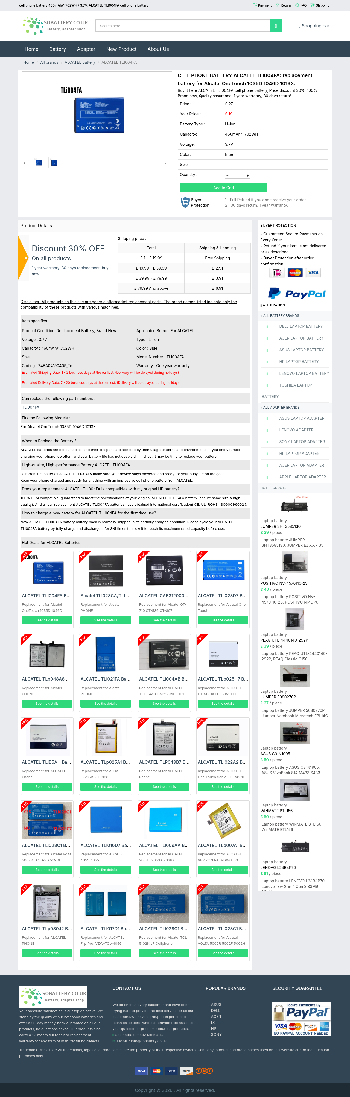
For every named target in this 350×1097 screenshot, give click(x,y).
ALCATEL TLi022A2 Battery (226, 762)
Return (286, 5)
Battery (57, 49)
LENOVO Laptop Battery (295, 373)
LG (211, 1022)
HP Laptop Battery (290, 361)
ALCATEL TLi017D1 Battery (108, 928)
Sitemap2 (138, 1034)
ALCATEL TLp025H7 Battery (227, 679)
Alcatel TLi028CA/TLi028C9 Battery (118, 595)
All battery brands (280, 316)
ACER (213, 1016)
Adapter (86, 49)
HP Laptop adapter (290, 453)
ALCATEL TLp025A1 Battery (109, 762)
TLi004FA (30, 407)
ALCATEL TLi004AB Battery (168, 679)
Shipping (322, 5)
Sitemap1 (122, 1034)
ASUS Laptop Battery (293, 349)
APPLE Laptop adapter (294, 477)
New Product (121, 49)
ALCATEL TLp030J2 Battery (51, 928)
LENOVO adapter (288, 430)
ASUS (213, 1004)
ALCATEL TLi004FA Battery (50, 595)
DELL (213, 1010)
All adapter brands (280, 407)
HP (211, 1028)
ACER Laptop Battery (293, 338)
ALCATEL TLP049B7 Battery (168, 762)
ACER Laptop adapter (293, 465)
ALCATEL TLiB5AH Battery (49, 762)
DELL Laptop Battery (292, 326)
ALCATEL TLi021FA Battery (108, 679)
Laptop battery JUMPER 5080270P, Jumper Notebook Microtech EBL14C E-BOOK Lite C (295, 714)
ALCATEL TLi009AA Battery (168, 845)
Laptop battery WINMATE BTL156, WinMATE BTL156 (292, 827)
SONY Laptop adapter (293, 441)
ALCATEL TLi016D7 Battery (108, 845)
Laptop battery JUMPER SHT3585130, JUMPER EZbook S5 (292, 542)
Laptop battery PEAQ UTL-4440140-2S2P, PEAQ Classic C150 (295, 656)
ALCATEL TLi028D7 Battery (226, 595)
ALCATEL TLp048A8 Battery (51, 679)
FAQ (303, 5)
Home (34, 46)
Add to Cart (223, 187)
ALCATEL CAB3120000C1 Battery (174, 595)
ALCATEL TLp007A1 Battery (226, 845)
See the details (47, 620)
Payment (265, 5)
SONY (214, 1034)
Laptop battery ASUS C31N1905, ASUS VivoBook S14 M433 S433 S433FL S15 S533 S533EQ (291, 771)
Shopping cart (315, 25)
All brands (49, 62)
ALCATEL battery (80, 62)
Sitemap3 (155, 1034)
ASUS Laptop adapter (293, 418)
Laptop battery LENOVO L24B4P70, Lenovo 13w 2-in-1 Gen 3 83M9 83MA (294, 885)
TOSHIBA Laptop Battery (287, 391)
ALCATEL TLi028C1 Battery (50, 845)
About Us (158, 49)
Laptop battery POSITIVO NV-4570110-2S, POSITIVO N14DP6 (290, 599)
